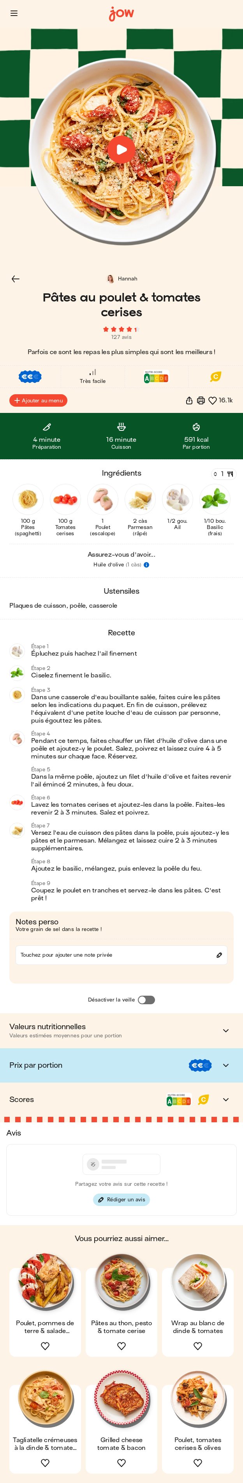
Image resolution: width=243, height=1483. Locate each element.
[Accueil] (121, 14)
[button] (14, 13)
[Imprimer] (200, 400)
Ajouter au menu (38, 400)
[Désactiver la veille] (146, 1000)
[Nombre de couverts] (223, 474)
